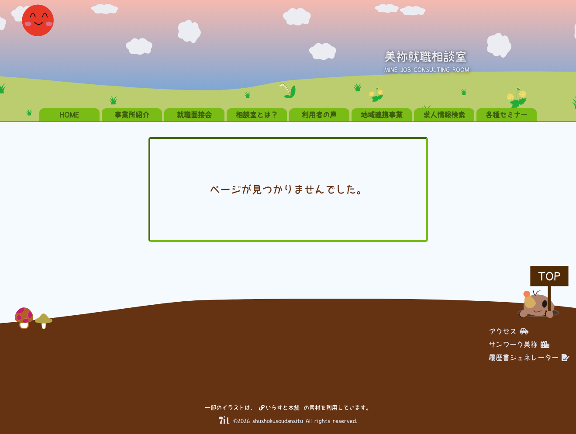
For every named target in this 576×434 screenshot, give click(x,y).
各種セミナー (507, 114)
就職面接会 (194, 114)
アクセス (508, 331)
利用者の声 (319, 114)
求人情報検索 (444, 114)
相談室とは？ (257, 114)
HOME (69, 114)
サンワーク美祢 (519, 344)
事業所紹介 (131, 114)
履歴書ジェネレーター (529, 357)
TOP (549, 276)
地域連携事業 (382, 114)
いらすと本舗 (279, 407)
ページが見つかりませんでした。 (288, 189)
